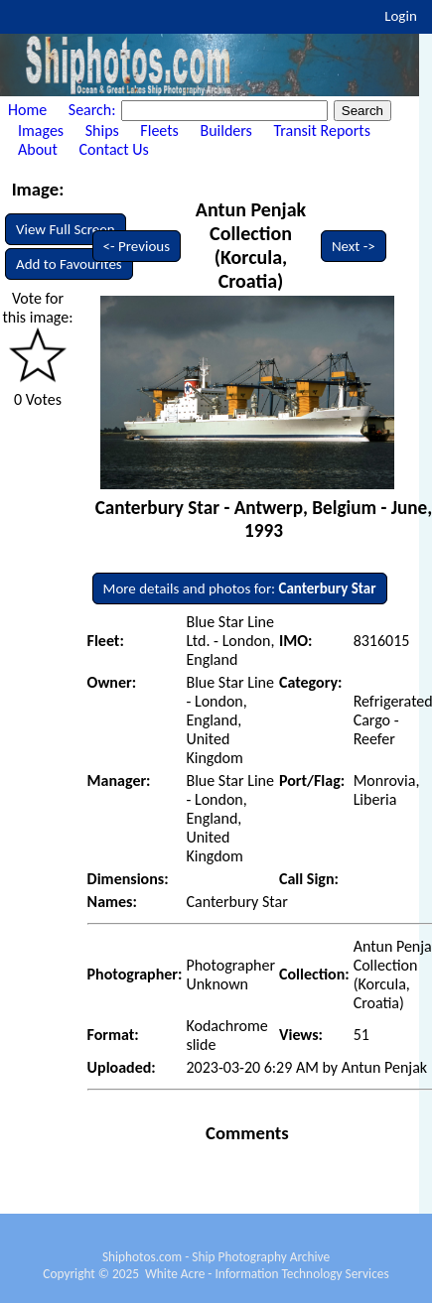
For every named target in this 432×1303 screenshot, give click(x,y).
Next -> (353, 246)
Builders (225, 130)
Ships (102, 130)
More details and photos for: (239, 588)
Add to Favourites (69, 264)
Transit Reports (321, 130)
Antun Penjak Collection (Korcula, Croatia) (251, 245)
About (38, 149)
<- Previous (137, 246)
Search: (94, 109)
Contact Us (114, 149)
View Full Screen (65, 229)
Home (27, 109)
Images (41, 130)
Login (400, 16)
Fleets (159, 130)
